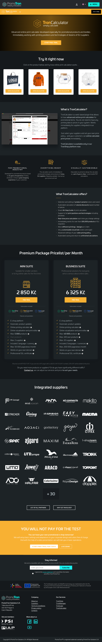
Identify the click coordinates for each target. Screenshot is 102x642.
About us (34, 601)
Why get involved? (64, 507)
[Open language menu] (84, 4)
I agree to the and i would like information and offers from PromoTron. (52, 573)
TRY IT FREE (96, 11)
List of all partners (38, 507)
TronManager (61, 603)
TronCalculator (61, 608)
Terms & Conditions (38, 606)
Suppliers (34, 603)
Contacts (34, 610)
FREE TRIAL (26, 300)
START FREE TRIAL (51, 42)
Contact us (28, 370)
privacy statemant (48, 572)
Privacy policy (36, 608)
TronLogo (59, 606)
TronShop (59, 601)
